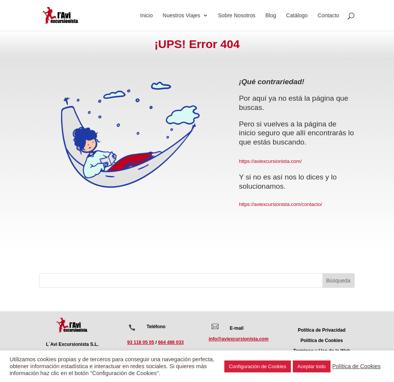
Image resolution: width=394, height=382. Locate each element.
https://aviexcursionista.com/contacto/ (280, 204)
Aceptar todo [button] (311, 366)
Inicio (146, 15)
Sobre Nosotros (236, 15)
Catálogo (297, 15)
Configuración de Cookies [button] (257, 366)
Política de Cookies (356, 366)
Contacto (328, 15)
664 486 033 (171, 342)
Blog (270, 15)
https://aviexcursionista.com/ (270, 161)
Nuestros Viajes (181, 15)
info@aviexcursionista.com (239, 339)
